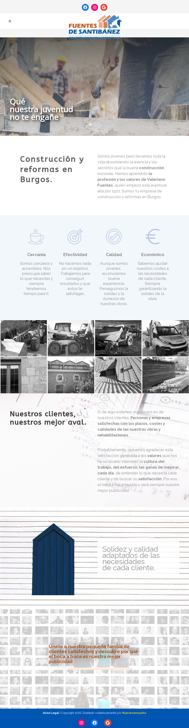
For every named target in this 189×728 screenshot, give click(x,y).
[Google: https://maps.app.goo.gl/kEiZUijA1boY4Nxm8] (103, 7)
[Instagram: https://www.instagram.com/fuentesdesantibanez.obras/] (94, 7)
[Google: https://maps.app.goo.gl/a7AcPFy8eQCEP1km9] (107, 722)
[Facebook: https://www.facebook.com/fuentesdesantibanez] (85, 7)
